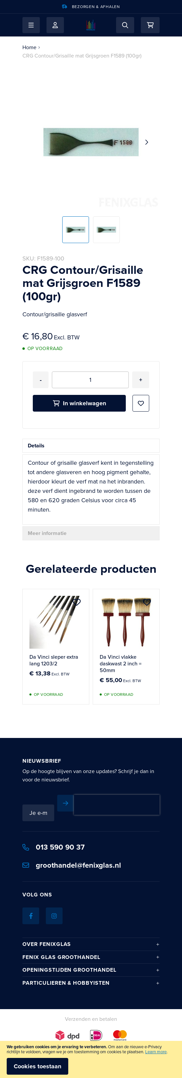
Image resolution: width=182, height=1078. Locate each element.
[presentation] (117, 805)
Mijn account (55, 25)
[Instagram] (54, 915)
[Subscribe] (65, 803)
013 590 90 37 (53, 847)
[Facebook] (30, 915)
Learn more (156, 1052)
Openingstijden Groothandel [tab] (69, 970)
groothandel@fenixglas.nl (71, 865)
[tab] (91, 446)
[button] (31, 25)
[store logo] (90, 25)
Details (36, 445)
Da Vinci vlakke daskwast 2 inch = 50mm (121, 663)
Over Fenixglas (46, 944)
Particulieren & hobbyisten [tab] (66, 983)
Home (29, 47)
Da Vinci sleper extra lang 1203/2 (53, 660)
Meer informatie (47, 533)
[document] (91, 1059)
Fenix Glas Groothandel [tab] (61, 957)
